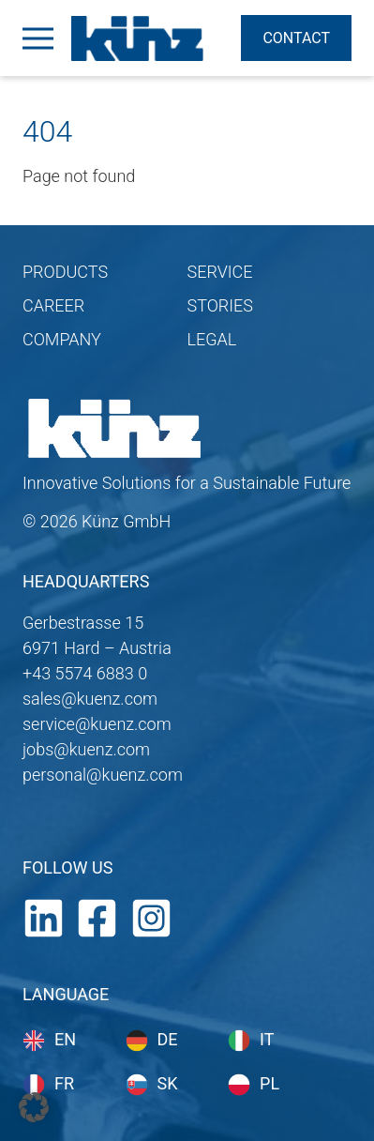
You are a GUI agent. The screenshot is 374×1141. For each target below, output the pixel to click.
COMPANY (61, 339)
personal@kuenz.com (102, 774)
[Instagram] (151, 916)
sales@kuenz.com (89, 698)
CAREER (53, 305)
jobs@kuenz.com (86, 749)
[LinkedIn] (43, 916)
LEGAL (212, 339)
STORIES (220, 305)
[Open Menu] (37, 38)
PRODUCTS (65, 271)
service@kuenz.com (97, 724)
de (167, 1039)
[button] (33, 1107)
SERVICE (220, 271)
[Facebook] (97, 916)
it (267, 1039)
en (65, 1039)
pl (269, 1083)
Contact (296, 38)
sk (167, 1083)
